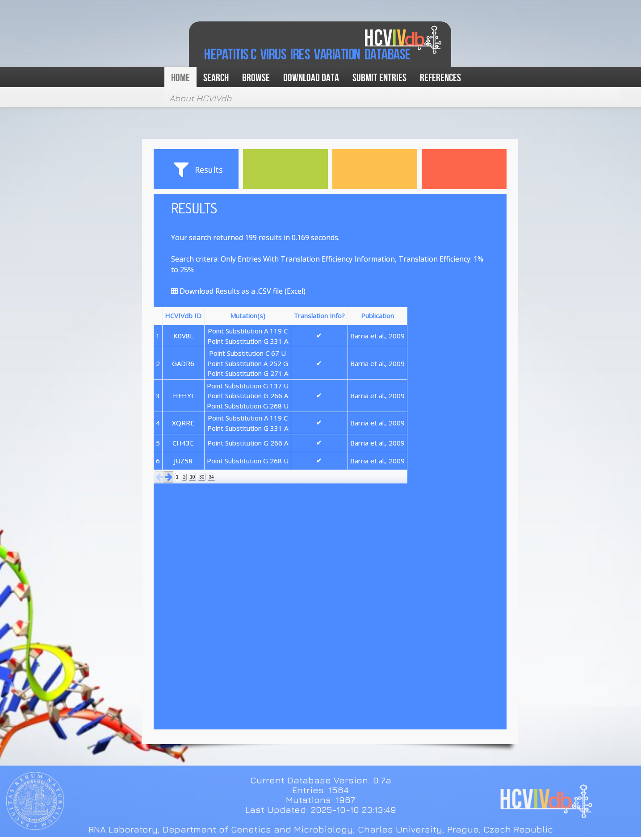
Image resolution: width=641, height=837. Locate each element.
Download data (311, 77)
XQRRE (183, 422)
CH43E (183, 442)
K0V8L (183, 335)
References (440, 77)
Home (180, 77)
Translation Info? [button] (319, 315)
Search (216, 77)
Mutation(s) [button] (247, 315)
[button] (159, 477)
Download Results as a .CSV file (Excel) (238, 291)
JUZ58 (183, 460)
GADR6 (183, 363)
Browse (256, 77)
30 (201, 477)
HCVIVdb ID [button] (183, 315)
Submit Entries (379, 77)
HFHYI (183, 395)
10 (192, 477)
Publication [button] (377, 315)
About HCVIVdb (200, 98)
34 (211, 477)
